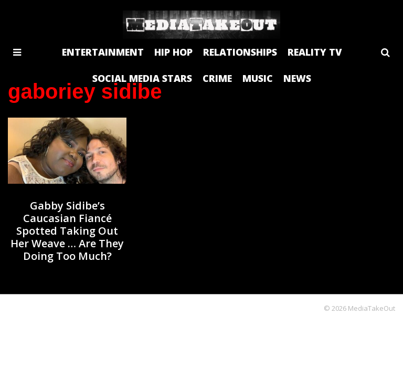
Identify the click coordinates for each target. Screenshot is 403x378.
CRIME (217, 78)
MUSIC (257, 78)
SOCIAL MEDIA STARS (142, 78)
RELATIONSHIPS (240, 52)
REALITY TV (315, 52)
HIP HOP (173, 52)
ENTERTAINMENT (103, 52)
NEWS (297, 78)
